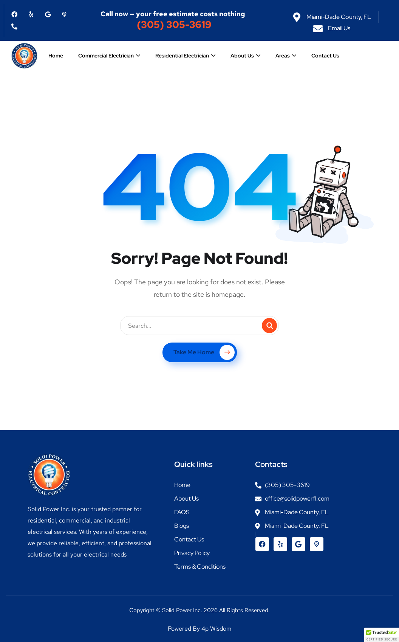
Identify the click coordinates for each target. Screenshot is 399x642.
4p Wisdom (216, 629)
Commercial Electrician (106, 55)
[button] (381, 635)
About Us (242, 55)
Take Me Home (204, 352)
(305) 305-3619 (174, 24)
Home (55, 55)
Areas (282, 55)
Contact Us (325, 55)
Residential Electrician (182, 55)
